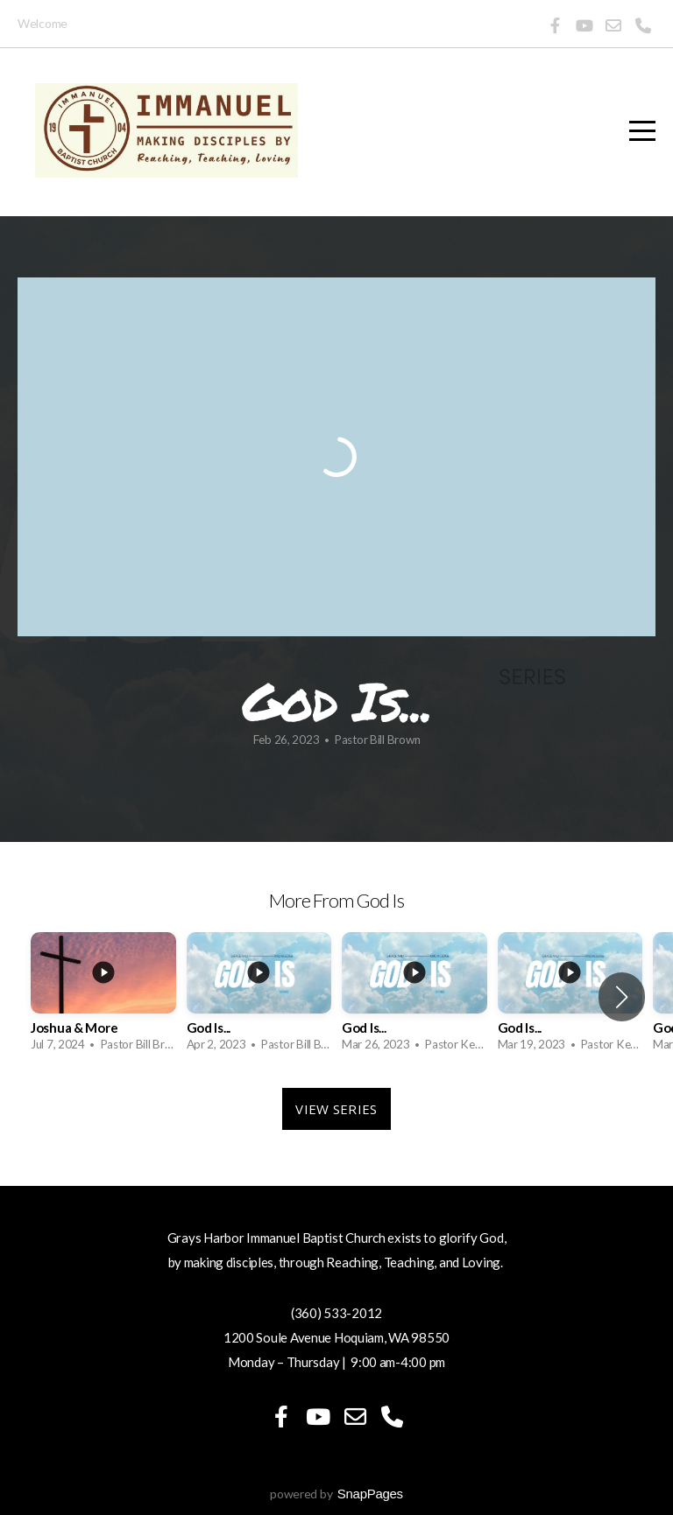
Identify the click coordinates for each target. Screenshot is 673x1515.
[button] (622, 997)
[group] (103, 997)
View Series (336, 1109)
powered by (336, 1493)
